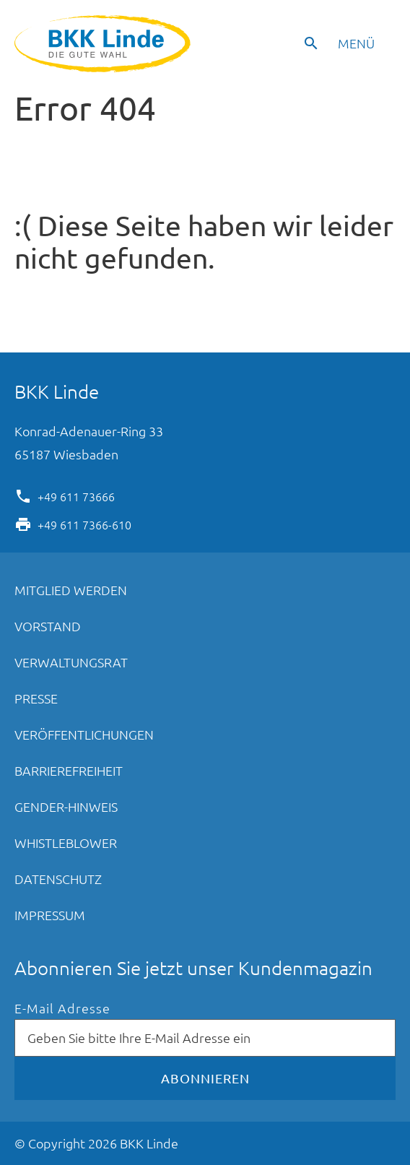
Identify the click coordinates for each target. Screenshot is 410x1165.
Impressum (49, 914)
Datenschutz (58, 878)
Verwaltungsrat (71, 662)
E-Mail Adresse (62, 1008)
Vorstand (47, 626)
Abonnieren (205, 1078)
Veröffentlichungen (84, 734)
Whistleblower (65, 842)
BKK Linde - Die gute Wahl (104, 43)
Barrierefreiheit (68, 770)
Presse (36, 698)
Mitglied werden (70, 589)
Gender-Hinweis (66, 806)
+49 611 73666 (76, 495)
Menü (356, 43)
